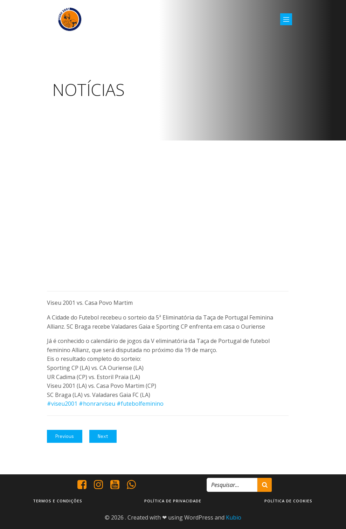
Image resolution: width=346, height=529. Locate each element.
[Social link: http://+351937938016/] (134, 484)
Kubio (233, 517)
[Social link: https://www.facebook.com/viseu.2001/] (84, 484)
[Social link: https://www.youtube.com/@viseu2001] (117, 484)
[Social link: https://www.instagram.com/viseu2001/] (101, 484)
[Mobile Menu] (286, 19)
